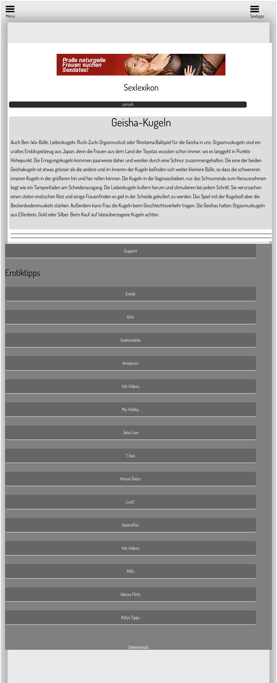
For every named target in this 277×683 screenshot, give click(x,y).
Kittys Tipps (130, 617)
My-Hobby (130, 409)
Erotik (130, 294)
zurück (127, 104)
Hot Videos (130, 386)
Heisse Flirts (130, 594)
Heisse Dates (130, 478)
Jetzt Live (130, 432)
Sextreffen (130, 525)
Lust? (130, 502)
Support (130, 251)
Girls (130, 317)
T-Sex (130, 455)
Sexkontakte (130, 340)
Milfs (130, 571)
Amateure (130, 363)
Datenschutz (138, 647)
